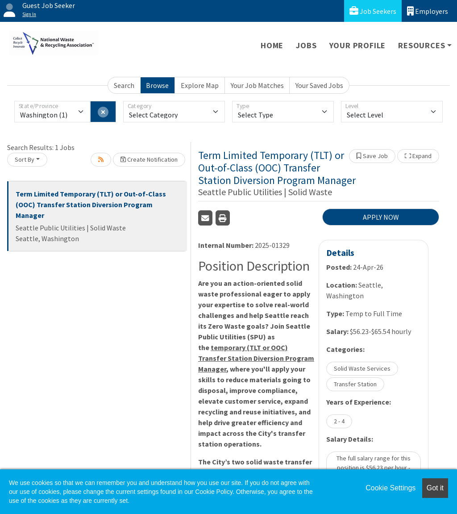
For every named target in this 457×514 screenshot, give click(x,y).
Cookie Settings (390, 488)
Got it (435, 488)
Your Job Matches (257, 85)
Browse (157, 85)
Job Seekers (372, 11)
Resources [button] (421, 45)
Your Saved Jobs (319, 85)
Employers (427, 11)
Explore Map (200, 85)
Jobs (306, 45)
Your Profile (357, 45)
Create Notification (149, 159)
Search (124, 85)
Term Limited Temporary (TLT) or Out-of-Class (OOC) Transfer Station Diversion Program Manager (91, 204)
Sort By (24, 159)
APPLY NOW (381, 217)
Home (272, 45)
